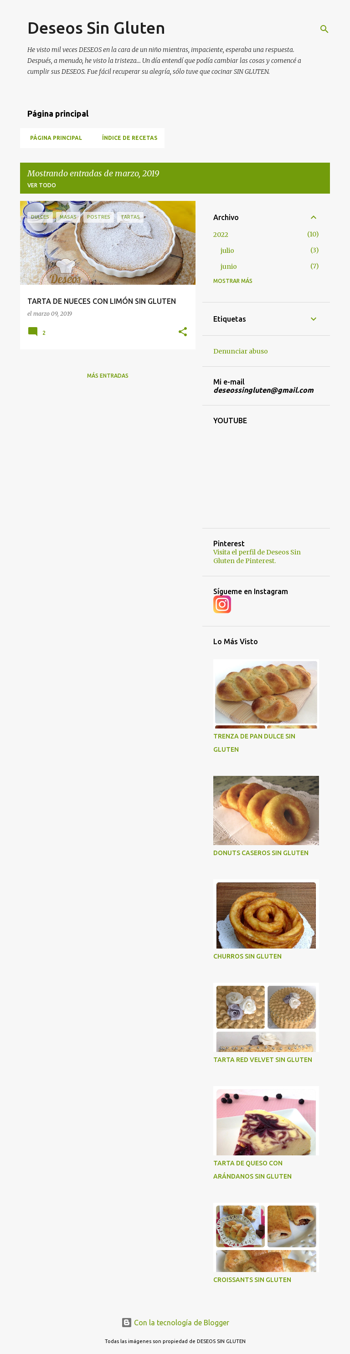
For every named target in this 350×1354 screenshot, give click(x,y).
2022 (220, 235)
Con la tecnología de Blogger (175, 1322)
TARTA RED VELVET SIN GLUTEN (262, 1059)
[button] (182, 332)
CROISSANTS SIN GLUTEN (252, 1279)
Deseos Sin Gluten (96, 27)
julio (227, 250)
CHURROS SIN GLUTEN (247, 956)
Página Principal (53, 138)
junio (229, 266)
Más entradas (108, 376)
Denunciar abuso (240, 351)
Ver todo (41, 185)
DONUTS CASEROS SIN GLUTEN (261, 853)
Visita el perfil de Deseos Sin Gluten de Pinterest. (257, 556)
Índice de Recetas (126, 138)
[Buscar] (324, 29)
